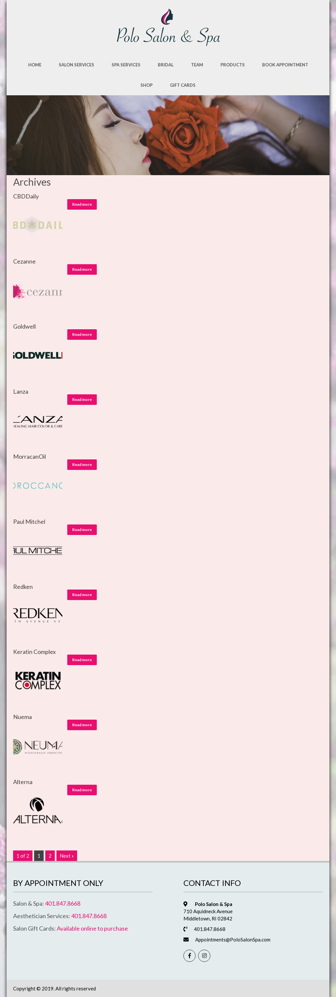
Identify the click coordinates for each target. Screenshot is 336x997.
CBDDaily (26, 196)
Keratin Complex (34, 651)
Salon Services (76, 64)
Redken (23, 586)
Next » (67, 856)
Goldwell (24, 326)
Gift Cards (183, 85)
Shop (146, 85)
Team (197, 64)
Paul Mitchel (29, 521)
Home (34, 64)
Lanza (20, 391)
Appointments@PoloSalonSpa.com (232, 939)
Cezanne (24, 261)
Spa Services (126, 64)
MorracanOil (29, 456)
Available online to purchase (92, 928)
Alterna (22, 781)
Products (232, 64)
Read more (82, 204)
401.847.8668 (62, 903)
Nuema (22, 716)
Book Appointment (285, 64)
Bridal (166, 64)
